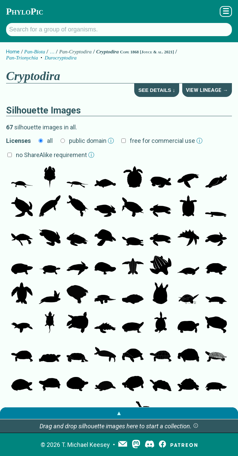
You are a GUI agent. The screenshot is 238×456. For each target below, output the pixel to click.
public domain (91, 140)
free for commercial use (166, 140)
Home (13, 52)
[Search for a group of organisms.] (119, 29)
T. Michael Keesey (86, 444)
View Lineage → (207, 90)
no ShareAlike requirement (55, 154)
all (50, 140)
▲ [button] (119, 412)
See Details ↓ (156, 90)
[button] (195, 426)
